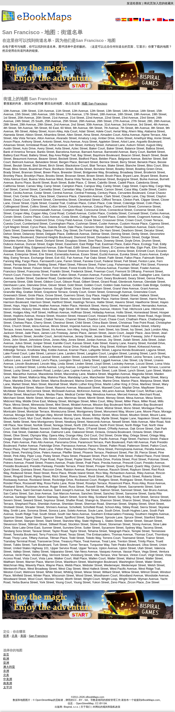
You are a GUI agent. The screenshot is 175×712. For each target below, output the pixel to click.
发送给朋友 (134, 3)
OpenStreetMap (85, 703)
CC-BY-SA (101, 703)
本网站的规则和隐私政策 (106, 706)
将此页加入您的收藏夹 (159, 3)
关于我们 (86, 706)
